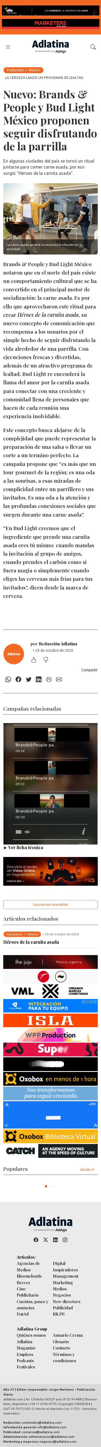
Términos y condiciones (64, 1357)
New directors (66, 1301)
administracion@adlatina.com (51, 1436)
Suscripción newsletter (50, 904)
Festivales (26, 1366)
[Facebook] (18, 679)
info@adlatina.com (52, 1427)
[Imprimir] (49, 679)
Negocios (62, 1295)
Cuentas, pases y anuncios (32, 1304)
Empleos (25, 1354)
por (54, 643)
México (34, 70)
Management (65, 1276)
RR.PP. (59, 1314)
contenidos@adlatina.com (42, 1422)
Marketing (63, 1282)
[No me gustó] (48, 660)
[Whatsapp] (8, 679)
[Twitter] (28, 679)
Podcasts (25, 1360)
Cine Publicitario (28, 1292)
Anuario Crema (68, 1335)
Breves (23, 1282)
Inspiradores (65, 1269)
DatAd (23, 1314)
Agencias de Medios (28, 1266)
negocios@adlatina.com (58, 1441)
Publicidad (15, 70)
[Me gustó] (36, 660)
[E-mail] (59, 679)
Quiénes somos (31, 1335)
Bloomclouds (29, 1276)
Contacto (61, 1348)
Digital (59, 1263)
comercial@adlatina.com (41, 1432)
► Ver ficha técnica (23, 847)
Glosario (61, 1341)
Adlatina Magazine (26, 1345)
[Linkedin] (39, 679)
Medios (60, 1288)
